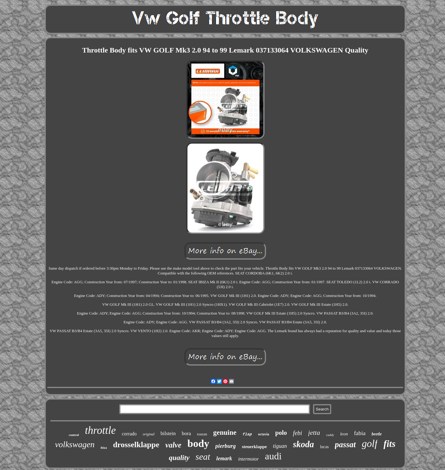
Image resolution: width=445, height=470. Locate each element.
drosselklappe (136, 444)
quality (179, 457)
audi (273, 456)
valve (173, 445)
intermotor (248, 458)
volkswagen (75, 444)
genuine (225, 432)
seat (203, 456)
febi (297, 433)
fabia (360, 433)
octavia (263, 434)
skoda (303, 444)
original (149, 434)
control (74, 435)
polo (281, 432)
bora (186, 433)
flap (247, 434)
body (198, 443)
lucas (324, 446)
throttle (100, 430)
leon (344, 433)
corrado (129, 433)
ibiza (104, 447)
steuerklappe (254, 446)
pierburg (225, 446)
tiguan (280, 446)
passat (345, 444)
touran (202, 434)
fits (389, 443)
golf (369, 443)
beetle (377, 434)
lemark (224, 458)
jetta (314, 432)
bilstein (168, 433)
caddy (330, 435)
